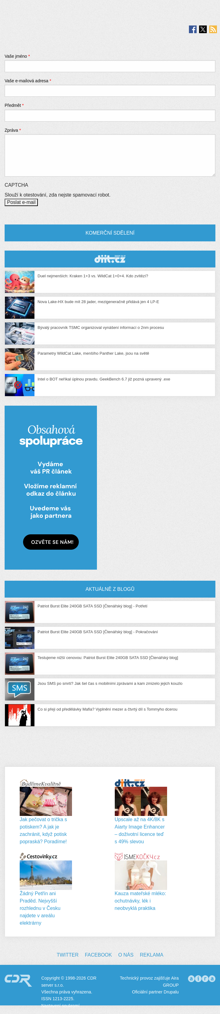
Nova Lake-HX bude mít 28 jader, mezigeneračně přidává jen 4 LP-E (98, 301)
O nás (126, 954)
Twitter (67, 954)
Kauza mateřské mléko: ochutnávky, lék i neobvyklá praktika (140, 901)
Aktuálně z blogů (110, 589)
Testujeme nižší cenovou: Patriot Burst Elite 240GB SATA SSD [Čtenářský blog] (108, 657)
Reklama (151, 954)
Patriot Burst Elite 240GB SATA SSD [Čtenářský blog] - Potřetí (92, 606)
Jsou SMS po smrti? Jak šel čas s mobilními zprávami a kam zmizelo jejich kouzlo (110, 683)
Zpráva (13, 130)
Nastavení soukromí (60, 1005)
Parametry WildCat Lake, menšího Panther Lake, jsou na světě (93, 353)
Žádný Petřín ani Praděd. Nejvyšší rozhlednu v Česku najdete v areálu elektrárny (40, 908)
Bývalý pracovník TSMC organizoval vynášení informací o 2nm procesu (101, 327)
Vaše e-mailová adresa (28, 80)
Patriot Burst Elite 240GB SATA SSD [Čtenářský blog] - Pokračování (98, 632)
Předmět (14, 105)
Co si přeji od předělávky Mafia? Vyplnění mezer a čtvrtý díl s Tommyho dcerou (107, 709)
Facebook (98, 954)
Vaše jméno (17, 56)
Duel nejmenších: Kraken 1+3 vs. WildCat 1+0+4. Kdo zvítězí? (93, 276)
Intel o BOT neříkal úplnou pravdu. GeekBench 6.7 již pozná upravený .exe (104, 379)
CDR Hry (110, 259)
